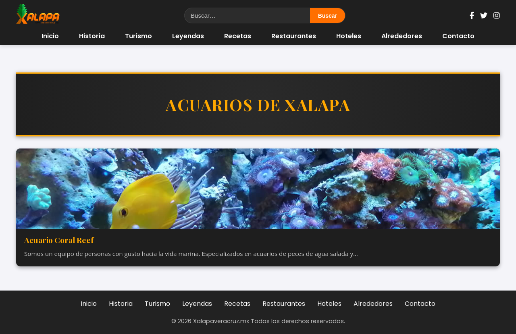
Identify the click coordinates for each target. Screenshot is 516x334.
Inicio (50, 36)
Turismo (138, 36)
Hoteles (348, 36)
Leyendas (188, 36)
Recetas (237, 36)
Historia (92, 36)
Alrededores (401, 36)
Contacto (458, 36)
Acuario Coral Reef (59, 240)
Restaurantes (293, 36)
